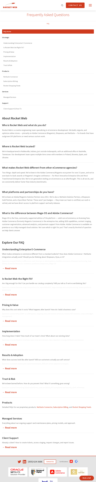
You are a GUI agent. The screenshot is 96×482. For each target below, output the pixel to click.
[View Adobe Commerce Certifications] (71, 461)
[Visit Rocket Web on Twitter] (19, 461)
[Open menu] (90, 5)
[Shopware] (78, 472)
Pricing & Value (8, 52)
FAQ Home (7, 31)
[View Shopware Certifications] (76, 461)
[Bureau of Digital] (37, 472)
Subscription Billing (10, 81)
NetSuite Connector (10, 77)
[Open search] (62, 5)
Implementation (9, 56)
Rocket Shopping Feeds (11, 86)
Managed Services (9, 97)
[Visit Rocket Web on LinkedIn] (24, 461)
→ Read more (9, 268)
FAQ (48, 24)
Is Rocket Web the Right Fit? (13, 47)
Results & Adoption (10, 61)
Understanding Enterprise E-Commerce (17, 43)
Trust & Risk (7, 65)
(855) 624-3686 (35, 461)
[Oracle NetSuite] (17, 472)
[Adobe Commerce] (57, 472)
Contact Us (75, 5)
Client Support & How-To (12, 109)
